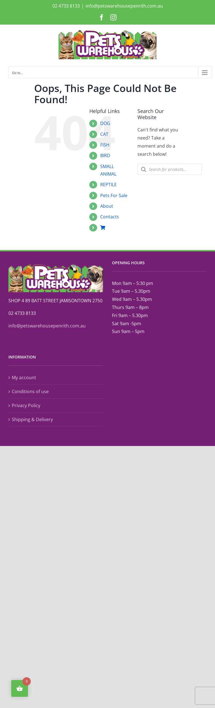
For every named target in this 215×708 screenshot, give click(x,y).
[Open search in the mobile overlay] (169, 169)
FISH (104, 145)
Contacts (109, 217)
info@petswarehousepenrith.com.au (124, 6)
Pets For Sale (113, 195)
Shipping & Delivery (32, 419)
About (106, 206)
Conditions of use (30, 391)
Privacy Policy (26, 405)
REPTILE (108, 184)
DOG (105, 123)
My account (24, 377)
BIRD (105, 155)
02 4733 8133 (66, 6)
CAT (104, 134)
